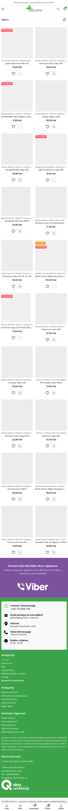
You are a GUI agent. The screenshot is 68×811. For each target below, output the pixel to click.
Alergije (38, 167)
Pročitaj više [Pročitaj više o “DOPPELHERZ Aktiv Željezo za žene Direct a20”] (20, 126)
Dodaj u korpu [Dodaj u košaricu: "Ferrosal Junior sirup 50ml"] (20, 446)
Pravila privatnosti (9, 721)
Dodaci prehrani (12, 61)
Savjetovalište (7, 670)
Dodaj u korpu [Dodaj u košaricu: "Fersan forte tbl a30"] (20, 552)
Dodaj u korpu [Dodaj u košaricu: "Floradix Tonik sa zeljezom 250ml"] (54, 552)
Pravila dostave (8, 718)
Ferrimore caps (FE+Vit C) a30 (16, 276)
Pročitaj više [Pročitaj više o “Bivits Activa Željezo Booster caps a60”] (54, 286)
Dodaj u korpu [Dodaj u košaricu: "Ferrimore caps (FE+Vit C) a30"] (20, 286)
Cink (3, 61)
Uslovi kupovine (8, 725)
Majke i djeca (54, 220)
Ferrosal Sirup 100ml (17, 489)
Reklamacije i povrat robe (13, 732)
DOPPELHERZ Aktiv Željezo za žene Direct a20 (22, 116)
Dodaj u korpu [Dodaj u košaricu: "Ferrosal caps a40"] (20, 392)
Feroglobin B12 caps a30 (17, 169)
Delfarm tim (6, 663)
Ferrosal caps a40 (17, 382)
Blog (3, 666)
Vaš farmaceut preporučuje (14, 696)
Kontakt (4, 677)
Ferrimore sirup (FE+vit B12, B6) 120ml (18, 327)
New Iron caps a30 (51, 435)
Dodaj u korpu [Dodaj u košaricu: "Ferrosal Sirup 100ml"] (20, 499)
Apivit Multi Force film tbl (17, 63)
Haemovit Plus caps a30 (51, 63)
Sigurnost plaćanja (9, 728)
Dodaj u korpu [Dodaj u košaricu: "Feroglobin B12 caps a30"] (20, 180)
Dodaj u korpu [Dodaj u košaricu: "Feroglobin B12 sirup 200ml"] (20, 231)
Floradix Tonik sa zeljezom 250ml (51, 542)
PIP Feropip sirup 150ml (51, 382)
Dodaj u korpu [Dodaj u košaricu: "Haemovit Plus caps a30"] (54, 73)
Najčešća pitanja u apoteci (13, 673)
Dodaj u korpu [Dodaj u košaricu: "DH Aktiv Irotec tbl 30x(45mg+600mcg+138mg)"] (54, 233)
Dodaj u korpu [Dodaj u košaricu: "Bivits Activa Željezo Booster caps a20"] (54, 499)
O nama (5, 659)
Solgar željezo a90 (51, 116)
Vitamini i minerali (56, 61)
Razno (63, 220)
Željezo (63, 380)
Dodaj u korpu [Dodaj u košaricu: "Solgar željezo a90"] (54, 126)
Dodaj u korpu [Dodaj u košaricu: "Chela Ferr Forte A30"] (54, 339)
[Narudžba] (65, 20)
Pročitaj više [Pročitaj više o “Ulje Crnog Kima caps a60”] (54, 180)
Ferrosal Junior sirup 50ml (17, 435)
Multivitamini (25, 61)
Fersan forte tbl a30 (17, 542)
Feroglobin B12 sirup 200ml (17, 221)
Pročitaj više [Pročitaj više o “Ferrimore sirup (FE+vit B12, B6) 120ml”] (20, 337)
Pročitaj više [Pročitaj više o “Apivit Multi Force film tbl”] (20, 73)
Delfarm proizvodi (9, 692)
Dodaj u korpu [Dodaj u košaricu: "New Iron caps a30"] (54, 446)
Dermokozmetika (9, 699)
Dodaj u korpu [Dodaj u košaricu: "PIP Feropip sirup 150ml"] (54, 392)
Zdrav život (55, 380)
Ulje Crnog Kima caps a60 (51, 169)
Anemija (38, 273)
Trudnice (52, 326)
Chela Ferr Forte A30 (51, 329)
